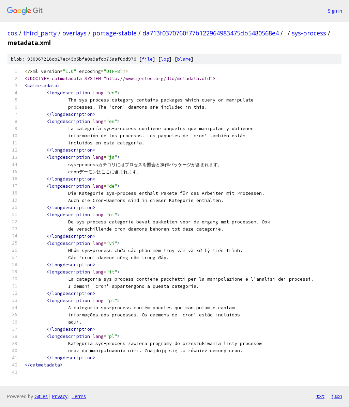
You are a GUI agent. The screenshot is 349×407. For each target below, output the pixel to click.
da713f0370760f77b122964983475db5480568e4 (210, 33)
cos (12, 33)
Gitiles (41, 396)
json (336, 396)
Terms (79, 396)
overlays (74, 33)
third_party (40, 33)
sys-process (309, 33)
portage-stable (114, 33)
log (165, 59)
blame (184, 59)
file (147, 59)
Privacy (59, 396)
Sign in (335, 10)
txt (320, 396)
